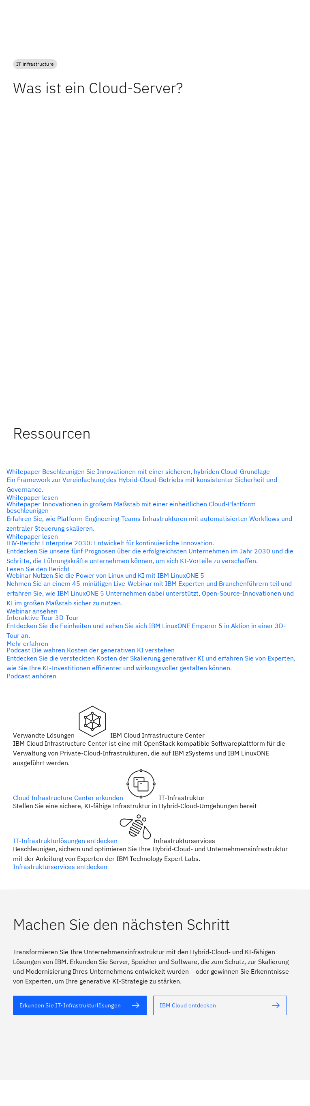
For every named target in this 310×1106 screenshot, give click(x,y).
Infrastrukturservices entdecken (60, 867)
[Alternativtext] (151, 484)
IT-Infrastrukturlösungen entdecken (66, 841)
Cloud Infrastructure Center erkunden (69, 798)
